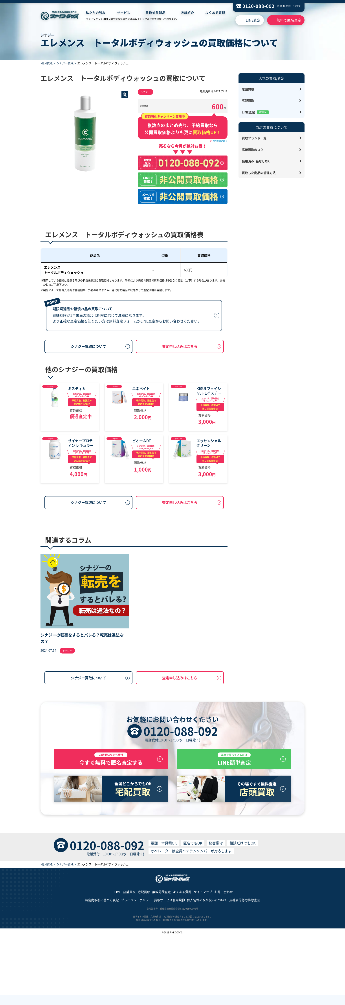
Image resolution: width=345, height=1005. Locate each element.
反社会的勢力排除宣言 (244, 968)
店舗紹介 (187, 12)
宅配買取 (248, 100)
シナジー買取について (88, 378)
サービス (123, 12)
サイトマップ (203, 960)
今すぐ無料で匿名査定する (111, 827)
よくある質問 (215, 12)
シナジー (145, 91)
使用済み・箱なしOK (256, 161)
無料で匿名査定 (289, 20)
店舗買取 (129, 960)
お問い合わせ (223, 960)
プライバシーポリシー (136, 968)
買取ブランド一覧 (254, 138)
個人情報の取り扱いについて (207, 968)
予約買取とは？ (220, 141)
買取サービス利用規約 (169, 968)
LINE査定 (253, 20)
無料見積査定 (161, 960)
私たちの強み (96, 12)
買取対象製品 (155, 12)
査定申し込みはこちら (179, 378)
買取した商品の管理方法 (259, 172)
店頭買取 (248, 89)
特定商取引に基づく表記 (102, 968)
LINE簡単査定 (234, 827)
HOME (116, 960)
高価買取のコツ (252, 149)
